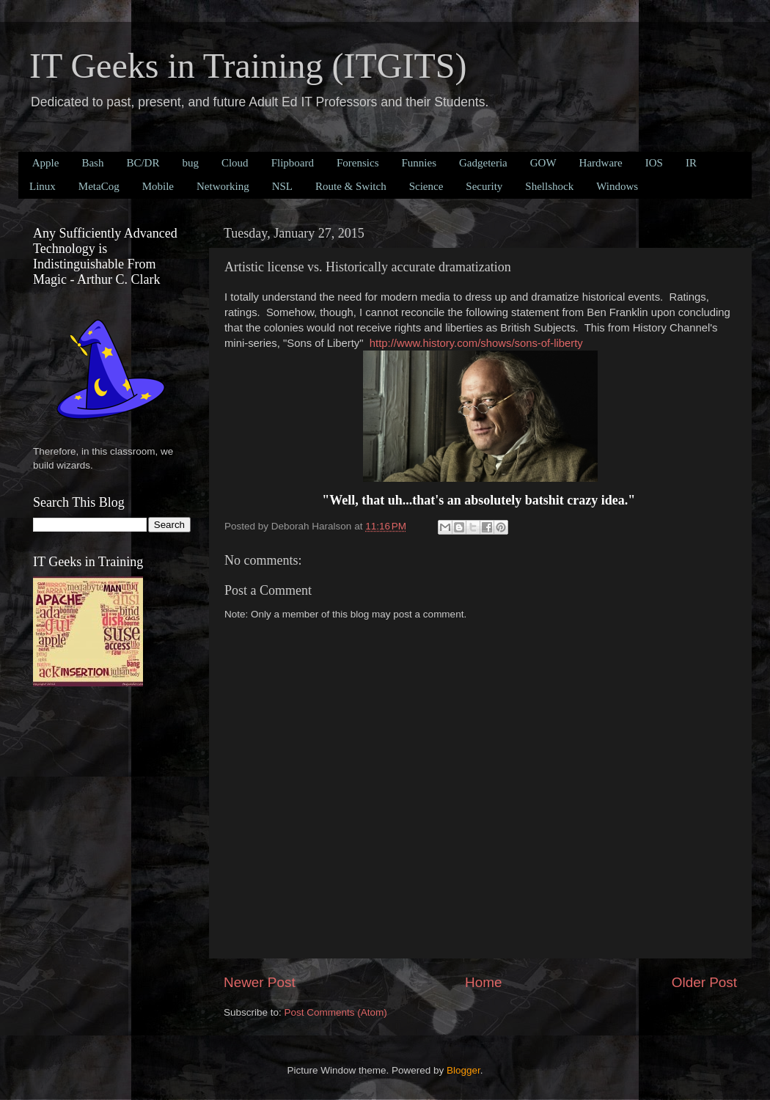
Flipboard (292, 163)
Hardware (601, 163)
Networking (223, 186)
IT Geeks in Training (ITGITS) (247, 65)
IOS (654, 163)
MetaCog (99, 186)
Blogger (463, 1070)
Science (426, 186)
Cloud (235, 163)
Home (483, 982)
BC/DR (142, 163)
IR (691, 163)
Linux (42, 186)
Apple (45, 163)
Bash (92, 163)
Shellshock (549, 186)
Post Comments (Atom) (336, 1012)
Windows (617, 186)
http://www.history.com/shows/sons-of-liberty (476, 343)
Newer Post (260, 982)
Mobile (158, 186)
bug (190, 163)
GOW (543, 163)
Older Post (704, 982)
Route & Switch (350, 186)
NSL (282, 186)
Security (484, 186)
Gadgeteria (483, 163)
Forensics (358, 163)
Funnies (418, 163)
